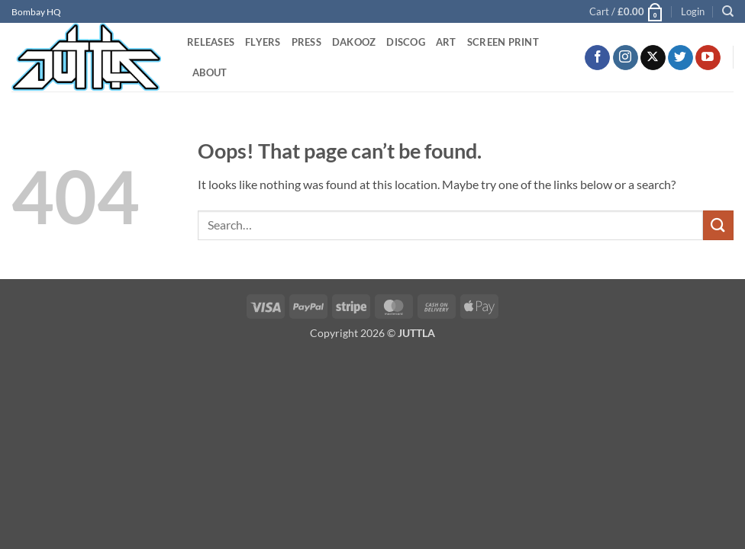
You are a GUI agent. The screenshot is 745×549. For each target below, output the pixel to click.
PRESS (306, 42)
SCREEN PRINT (503, 42)
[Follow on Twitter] (680, 58)
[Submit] (718, 225)
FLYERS (263, 42)
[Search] (728, 11)
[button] (626, 11)
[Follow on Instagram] (625, 58)
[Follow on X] (653, 58)
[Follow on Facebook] (597, 58)
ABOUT (209, 72)
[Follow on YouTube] (708, 58)
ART (446, 42)
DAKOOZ (354, 42)
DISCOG (405, 42)
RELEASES (210, 42)
